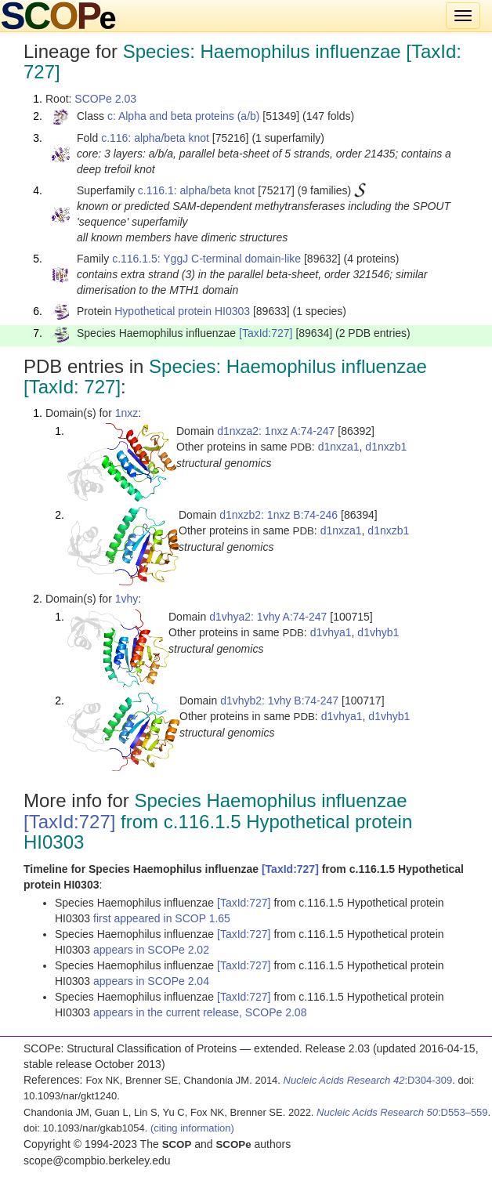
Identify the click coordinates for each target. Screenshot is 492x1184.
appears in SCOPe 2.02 (151, 949)
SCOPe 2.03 (105, 98)
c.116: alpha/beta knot (155, 138)
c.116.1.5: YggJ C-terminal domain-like (206, 258)
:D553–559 (402, 1112)
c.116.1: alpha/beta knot (196, 190)
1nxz (127, 413)
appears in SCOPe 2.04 (151, 981)
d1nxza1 (339, 446)
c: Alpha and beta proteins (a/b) (183, 116)
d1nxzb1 (386, 446)
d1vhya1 (331, 632)
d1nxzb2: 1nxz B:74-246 (278, 515)
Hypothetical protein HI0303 (182, 311)
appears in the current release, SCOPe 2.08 (199, 1012)
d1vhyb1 (378, 632)
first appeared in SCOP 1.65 (161, 918)
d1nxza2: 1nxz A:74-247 (276, 431)
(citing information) (192, 1128)
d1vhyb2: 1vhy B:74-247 (279, 700)
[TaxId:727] (266, 333)
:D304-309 (368, 1080)
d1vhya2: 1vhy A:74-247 (268, 616)
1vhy (127, 598)
